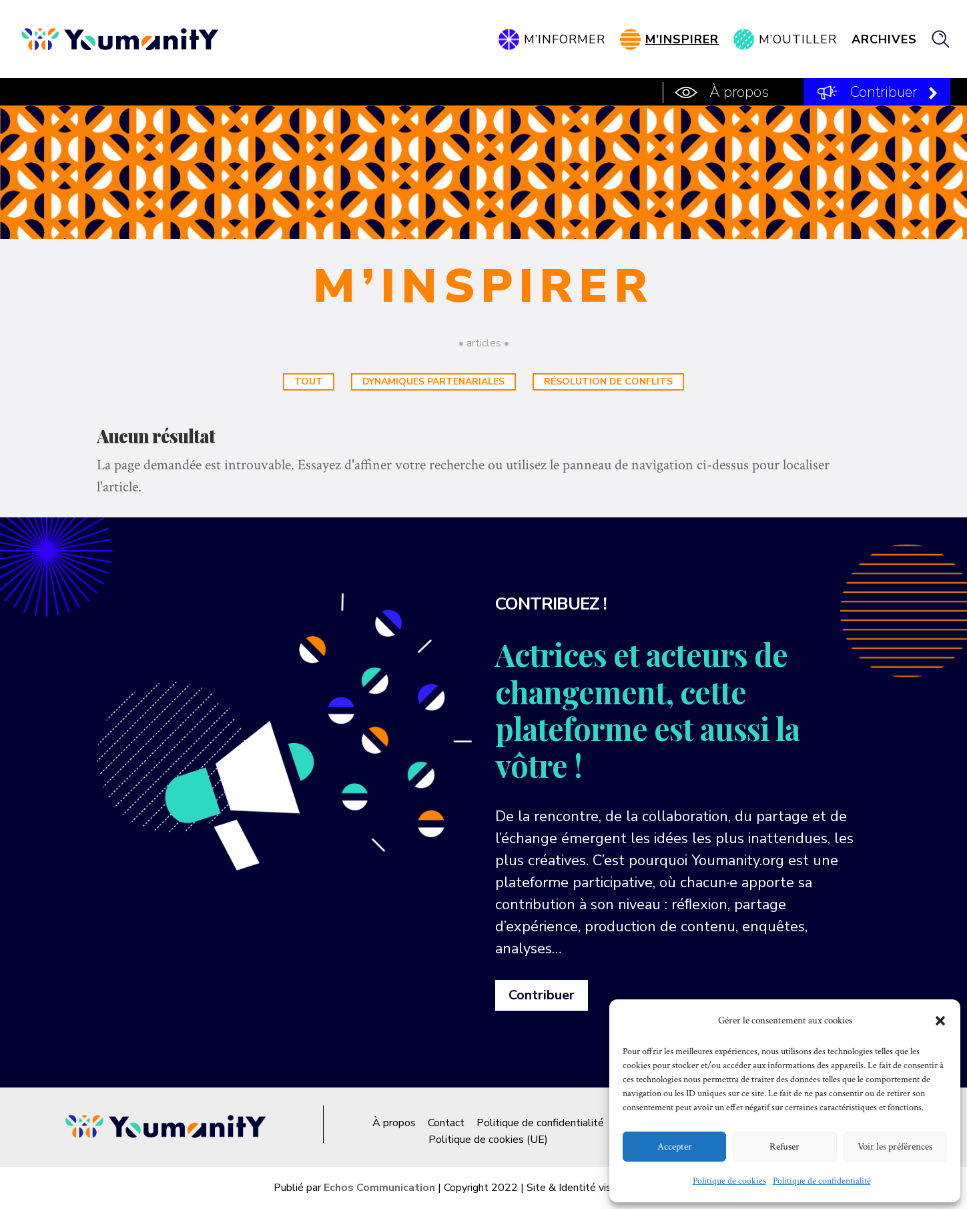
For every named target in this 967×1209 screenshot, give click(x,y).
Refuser (784, 1146)
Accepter (674, 1146)
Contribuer (883, 92)
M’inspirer (682, 39)
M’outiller (798, 39)
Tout (308, 381)
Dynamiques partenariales (433, 381)
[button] (940, 1020)
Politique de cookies (729, 1181)
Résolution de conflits (608, 381)
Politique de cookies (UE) (488, 1139)
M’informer (564, 39)
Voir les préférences (895, 1146)
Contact (446, 1123)
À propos (739, 92)
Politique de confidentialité (822, 1181)
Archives (884, 39)
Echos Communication (379, 1187)
